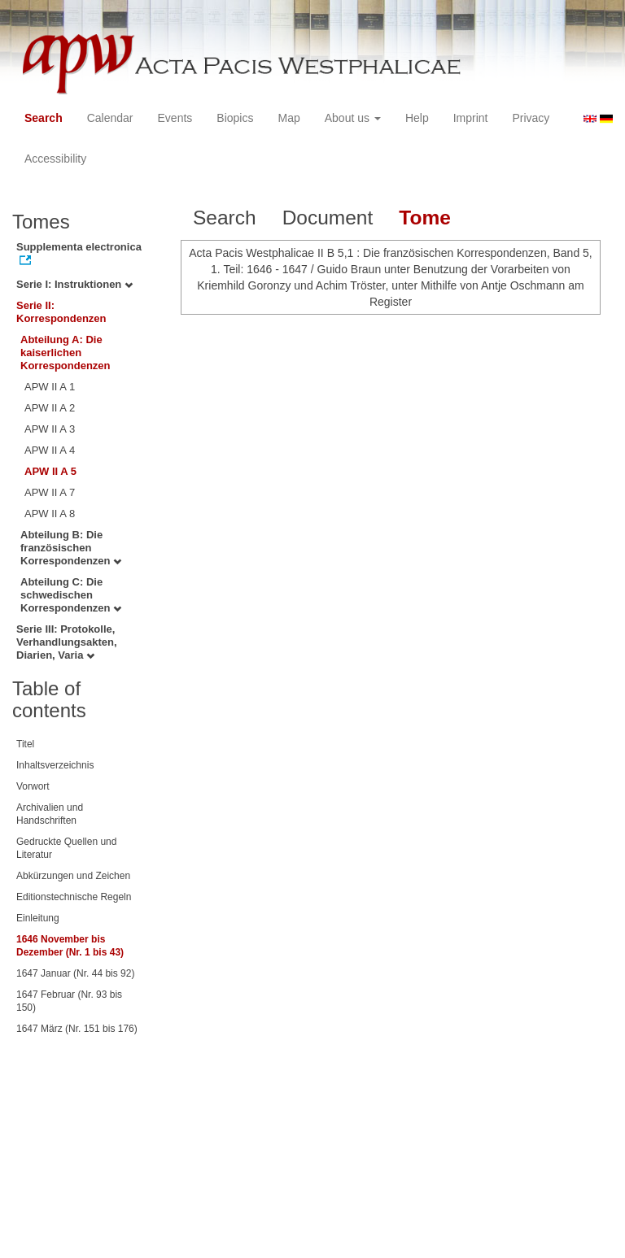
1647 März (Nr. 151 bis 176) (77, 1028)
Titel (25, 744)
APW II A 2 (49, 408)
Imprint (470, 117)
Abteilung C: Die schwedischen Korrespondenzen (70, 595)
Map (288, 117)
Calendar (110, 117)
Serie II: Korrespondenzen (61, 311)
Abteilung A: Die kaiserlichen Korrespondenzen (65, 352)
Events (175, 117)
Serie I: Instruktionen (74, 284)
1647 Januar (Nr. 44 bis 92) (75, 973)
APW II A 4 (49, 450)
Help (417, 117)
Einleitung (37, 918)
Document (328, 218)
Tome (425, 218)
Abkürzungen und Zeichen (73, 875)
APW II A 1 (49, 387)
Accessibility (55, 158)
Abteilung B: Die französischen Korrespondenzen (70, 548)
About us (353, 117)
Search (43, 117)
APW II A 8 (49, 513)
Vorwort (33, 786)
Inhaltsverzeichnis (55, 765)
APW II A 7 (49, 492)
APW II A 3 (49, 429)
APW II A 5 (50, 471)
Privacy (530, 117)
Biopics (234, 117)
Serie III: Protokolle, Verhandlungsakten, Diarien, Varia (66, 642)
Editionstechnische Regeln (73, 897)
